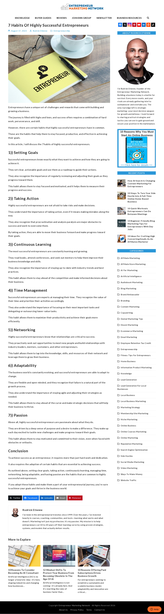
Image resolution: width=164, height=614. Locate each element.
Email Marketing (129, 337)
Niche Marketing (129, 419)
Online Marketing (129, 437)
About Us (63, 610)
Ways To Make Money (131, 474)
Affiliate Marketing (130, 258)
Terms (89, 610)
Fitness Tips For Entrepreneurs (136, 355)
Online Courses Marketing (133, 431)
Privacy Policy (77, 610)
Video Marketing (129, 468)
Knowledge (126, 373)
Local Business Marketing (133, 401)
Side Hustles (127, 456)
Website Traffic (128, 480)
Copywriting (127, 312)
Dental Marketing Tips (132, 319)
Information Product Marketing (136, 367)
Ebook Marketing (129, 325)
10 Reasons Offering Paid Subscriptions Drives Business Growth (92, 573)
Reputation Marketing (131, 444)
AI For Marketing (129, 270)
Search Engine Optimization (134, 450)
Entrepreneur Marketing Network (74, 605)
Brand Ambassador (130, 294)
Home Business (128, 361)
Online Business (128, 425)
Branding (125, 300)
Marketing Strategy (130, 407)
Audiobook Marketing (131, 282)
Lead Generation (129, 379)
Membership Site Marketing (134, 413)
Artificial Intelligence (131, 276)
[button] (148, 18)
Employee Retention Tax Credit (136, 343)
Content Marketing (130, 306)
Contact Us (99, 610)
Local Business (128, 395)
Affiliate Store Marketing (133, 264)
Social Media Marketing (132, 462)
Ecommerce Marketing (132, 331)
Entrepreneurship (62, 31)
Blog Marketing (128, 288)
